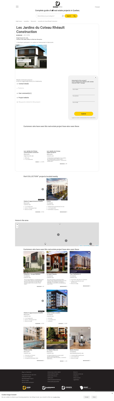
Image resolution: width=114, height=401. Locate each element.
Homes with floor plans (53, 374)
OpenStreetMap (86, 245)
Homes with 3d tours (52, 376)
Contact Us (75, 376)
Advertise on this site (78, 374)
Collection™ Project (26, 376)
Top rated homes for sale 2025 (29, 374)
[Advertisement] (40, 73)
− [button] (17, 227)
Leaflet (80, 245)
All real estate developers (28, 382)
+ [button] (17, 224)
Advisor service (76, 377)
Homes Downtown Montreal (54, 379)
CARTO (97, 245)
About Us (75, 372)
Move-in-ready (25, 380)
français (97, 7)
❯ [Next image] (42, 189)
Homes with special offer (53, 381)
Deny (94, 397)
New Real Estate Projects (27, 378)
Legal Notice (76, 379)
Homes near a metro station (54, 372)
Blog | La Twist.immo (26, 372)
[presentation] (82, 107)
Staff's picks (50, 377)
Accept (86, 397)
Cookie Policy (56, 397)
